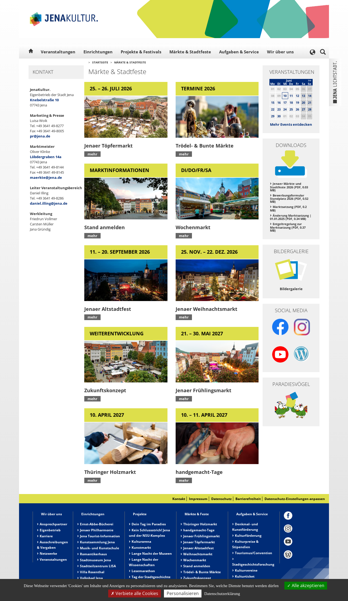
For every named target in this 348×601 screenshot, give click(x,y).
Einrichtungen (98, 51)
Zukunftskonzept (197, 578)
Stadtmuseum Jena (95, 560)
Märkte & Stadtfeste (190, 51)
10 (285, 96)
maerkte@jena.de (46, 177)
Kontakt (178, 498)
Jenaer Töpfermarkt (199, 542)
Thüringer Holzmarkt (200, 524)
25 (291, 109)
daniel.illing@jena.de (48, 203)
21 (309, 102)
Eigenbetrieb (50, 530)
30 (279, 116)
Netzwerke (48, 553)
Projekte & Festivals (141, 51)
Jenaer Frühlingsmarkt (201, 536)
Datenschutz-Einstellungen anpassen (295, 498)
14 (309, 96)
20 (303, 102)
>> (309, 80)
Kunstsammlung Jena (97, 542)
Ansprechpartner (53, 524)
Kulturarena (141, 541)
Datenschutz (221, 498)
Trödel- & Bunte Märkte (202, 572)
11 (291, 96)
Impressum (198, 498)
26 (297, 109)
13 (303, 96)
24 (285, 109)
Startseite (100, 62)
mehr (92, 154)
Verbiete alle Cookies (134, 593)
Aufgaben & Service (239, 51)
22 (272, 109)
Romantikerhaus (93, 554)
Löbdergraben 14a (45, 156)
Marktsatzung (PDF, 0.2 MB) (288, 208)
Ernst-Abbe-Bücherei (96, 524)
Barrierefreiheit (248, 498)
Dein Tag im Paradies (149, 524)
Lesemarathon (143, 571)
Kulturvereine (246, 570)
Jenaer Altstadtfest (198, 548)
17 (285, 102)
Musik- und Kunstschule (99, 548)
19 (297, 102)
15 (272, 102)
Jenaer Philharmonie (96, 530)
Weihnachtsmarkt (197, 554)
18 (291, 102)
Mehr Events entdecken (291, 124)
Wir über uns (280, 51)
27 (303, 109)
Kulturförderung (248, 535)
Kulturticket (244, 576)
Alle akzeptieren (305, 585)
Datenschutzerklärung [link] (222, 593)
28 (309, 109)
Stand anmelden (196, 566)
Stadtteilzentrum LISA (98, 566)
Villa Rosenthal (92, 572)
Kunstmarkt (141, 547)
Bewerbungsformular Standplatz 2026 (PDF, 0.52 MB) (289, 198)
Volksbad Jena (91, 578)
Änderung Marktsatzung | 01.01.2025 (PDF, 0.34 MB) (290, 217)
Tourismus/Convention (253, 553)
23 (279, 109)
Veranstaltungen (58, 51)
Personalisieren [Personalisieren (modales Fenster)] (183, 593)
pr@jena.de (40, 136)
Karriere (46, 536)
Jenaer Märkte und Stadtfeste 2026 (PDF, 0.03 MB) (289, 187)
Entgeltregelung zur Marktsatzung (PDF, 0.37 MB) (288, 227)
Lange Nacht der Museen (152, 553)
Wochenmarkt (194, 560)
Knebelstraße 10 (44, 99)
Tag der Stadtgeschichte (151, 577)
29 (272, 116)
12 (297, 96)
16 (279, 102)
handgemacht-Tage (199, 530)
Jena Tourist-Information (100, 536)
